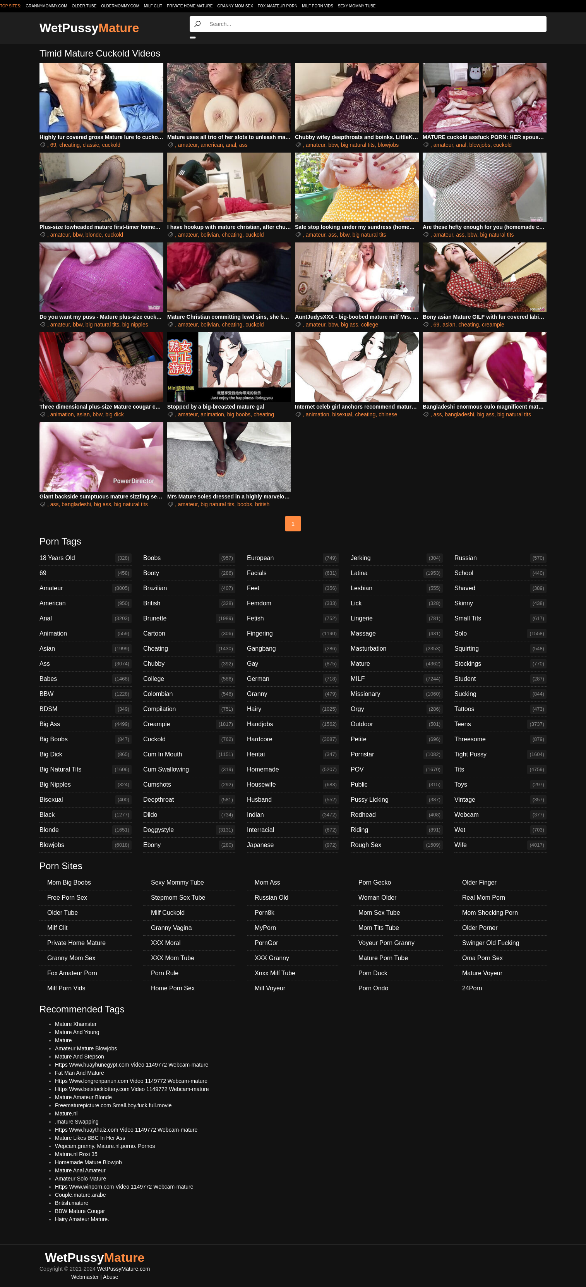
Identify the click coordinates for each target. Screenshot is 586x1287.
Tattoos (500, 709)
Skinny (500, 603)
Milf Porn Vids (317, 6)
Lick (397, 603)
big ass (349, 324)
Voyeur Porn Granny (386, 943)
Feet (293, 588)
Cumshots (189, 784)
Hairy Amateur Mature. (82, 1219)
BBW (85, 694)
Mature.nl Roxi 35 (76, 1154)
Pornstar (397, 754)
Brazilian (189, 588)
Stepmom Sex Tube (178, 897)
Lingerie (397, 618)
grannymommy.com (46, 6)
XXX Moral (165, 943)
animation (62, 414)
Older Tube (62, 912)
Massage (397, 633)
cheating (69, 145)
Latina (397, 573)
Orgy (397, 709)
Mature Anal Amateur (80, 1170)
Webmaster (85, 1277)
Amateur (85, 588)
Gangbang (293, 648)
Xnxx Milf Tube (275, 973)
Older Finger (479, 882)
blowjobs (388, 145)
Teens (500, 724)
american (211, 145)
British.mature (71, 1203)
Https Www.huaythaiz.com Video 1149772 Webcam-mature (126, 1130)
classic (91, 145)
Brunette (189, 618)
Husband (293, 799)
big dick (114, 414)
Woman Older (377, 897)
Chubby (189, 663)
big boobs (239, 414)
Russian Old (271, 897)
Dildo (189, 815)
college (369, 324)
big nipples (135, 324)
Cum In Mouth (189, 754)
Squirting (500, 648)
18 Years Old (85, 558)
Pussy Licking (397, 799)
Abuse (110, 1277)
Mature (397, 663)
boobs (244, 504)
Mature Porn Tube (383, 958)
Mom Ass (267, 882)
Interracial (293, 830)
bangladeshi (459, 414)
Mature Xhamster (75, 1024)
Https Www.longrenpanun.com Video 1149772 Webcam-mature (131, 1081)
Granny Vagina (171, 927)
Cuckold (189, 739)
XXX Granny (272, 958)
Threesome (500, 739)
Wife (500, 845)
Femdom (293, 603)
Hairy (293, 709)
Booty (189, 573)
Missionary (397, 694)
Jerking (397, 558)
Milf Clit (153, 6)
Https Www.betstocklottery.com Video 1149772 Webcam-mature (132, 1089)
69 (53, 145)
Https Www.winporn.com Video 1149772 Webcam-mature (124, 1187)
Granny (293, 694)
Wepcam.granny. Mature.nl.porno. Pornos (105, 1146)
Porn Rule (164, 973)
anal (231, 145)
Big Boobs (85, 739)
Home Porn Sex (173, 988)
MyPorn (265, 927)
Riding (397, 830)
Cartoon (189, 633)
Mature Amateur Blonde (83, 1097)
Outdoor (397, 724)
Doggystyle (189, 830)
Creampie (189, 724)
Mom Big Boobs (69, 882)
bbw (333, 145)
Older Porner (480, 927)
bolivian (209, 235)
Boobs (189, 558)
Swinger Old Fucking (490, 943)
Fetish (293, 618)
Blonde (85, 830)
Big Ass (85, 724)
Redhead (397, 815)
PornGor (266, 943)
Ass (85, 663)
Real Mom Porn (483, 897)
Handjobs (293, 724)
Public (397, 784)
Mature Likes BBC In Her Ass (90, 1138)
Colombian (189, 694)
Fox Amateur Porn (278, 6)
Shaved (500, 588)
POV (397, 769)
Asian (85, 648)
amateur (188, 145)
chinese (388, 414)
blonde (94, 235)
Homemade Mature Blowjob (88, 1162)
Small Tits (500, 618)
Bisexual (85, 799)
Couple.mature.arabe (80, 1195)
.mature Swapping (77, 1122)
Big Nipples (85, 784)
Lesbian (397, 588)
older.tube (84, 6)
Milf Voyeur (270, 988)
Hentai (293, 754)
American (85, 603)
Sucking (500, 694)
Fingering (293, 633)
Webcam (500, 815)
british (262, 504)
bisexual (342, 414)
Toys (500, 784)
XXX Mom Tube (172, 958)
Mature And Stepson (79, 1056)
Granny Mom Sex (235, 6)
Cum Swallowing (189, 769)
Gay (293, 663)
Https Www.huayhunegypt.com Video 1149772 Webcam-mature (131, 1065)
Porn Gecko (374, 882)
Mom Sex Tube (379, 912)
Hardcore (293, 739)
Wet (500, 830)
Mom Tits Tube (378, 927)
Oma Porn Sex (482, 958)
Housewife (293, 784)
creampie (493, 324)
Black (85, 815)
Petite (397, 739)
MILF (397, 679)
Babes (85, 679)
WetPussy (89, 28)
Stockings (500, 663)
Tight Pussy (500, 754)
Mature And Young (77, 1032)
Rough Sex (397, 845)
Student (500, 679)
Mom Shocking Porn (490, 912)
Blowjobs (85, 845)
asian (448, 324)
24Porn (472, 988)
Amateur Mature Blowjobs (86, 1048)
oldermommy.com (120, 6)
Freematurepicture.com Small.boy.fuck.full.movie (113, 1105)
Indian (293, 815)
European (293, 558)
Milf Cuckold (168, 912)
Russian (500, 558)
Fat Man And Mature (79, 1073)
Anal (85, 618)
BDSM (85, 709)
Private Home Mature (189, 6)
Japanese (293, 845)
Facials (293, 573)
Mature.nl (66, 1113)
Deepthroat (189, 799)
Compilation (189, 709)
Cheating (189, 648)
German (293, 679)
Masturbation (397, 648)
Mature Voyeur (482, 973)
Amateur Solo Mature (80, 1178)
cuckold (111, 145)
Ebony (189, 845)
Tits (500, 769)
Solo (500, 633)
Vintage (500, 799)
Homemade (293, 769)
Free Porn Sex (67, 897)
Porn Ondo (373, 988)
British (189, 603)
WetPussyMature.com (123, 1269)
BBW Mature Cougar (80, 1211)
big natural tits (358, 145)
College (189, 679)
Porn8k (264, 912)
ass (243, 145)
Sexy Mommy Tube (357, 6)
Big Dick (85, 754)
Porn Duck (372, 973)
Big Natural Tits (85, 769)
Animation (85, 633)
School (500, 573)
